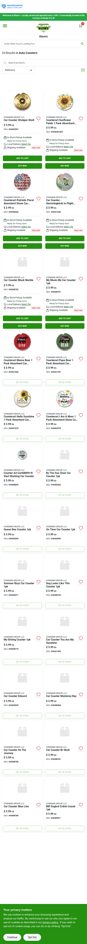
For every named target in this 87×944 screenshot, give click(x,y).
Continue (12, 937)
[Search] (82, 43)
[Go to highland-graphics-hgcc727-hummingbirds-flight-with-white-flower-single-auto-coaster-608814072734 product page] (64, 210)
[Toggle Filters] (83, 70)
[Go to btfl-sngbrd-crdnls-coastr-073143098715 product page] (64, 805)
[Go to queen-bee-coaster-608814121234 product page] (22, 526)
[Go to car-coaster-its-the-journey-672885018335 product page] (22, 748)
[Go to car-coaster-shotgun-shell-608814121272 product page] (22, 130)
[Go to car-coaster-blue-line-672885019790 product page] (22, 805)
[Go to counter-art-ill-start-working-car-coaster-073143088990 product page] (22, 471)
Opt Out (32, 937)
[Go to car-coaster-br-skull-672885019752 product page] (64, 748)
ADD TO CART (22, 158)
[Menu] (5, 26)
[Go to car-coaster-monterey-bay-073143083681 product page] (64, 693)
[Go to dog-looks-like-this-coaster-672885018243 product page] (64, 581)
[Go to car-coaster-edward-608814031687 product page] (22, 693)
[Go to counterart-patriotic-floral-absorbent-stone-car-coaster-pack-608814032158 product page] (22, 210)
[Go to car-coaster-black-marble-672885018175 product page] (22, 290)
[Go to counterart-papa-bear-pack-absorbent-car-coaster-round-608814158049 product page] (64, 358)
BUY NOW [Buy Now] (22, 166)
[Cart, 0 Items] (80, 26)
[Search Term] (43, 44)
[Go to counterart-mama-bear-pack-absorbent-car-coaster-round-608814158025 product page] (22, 358)
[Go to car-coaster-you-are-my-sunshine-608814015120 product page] (64, 638)
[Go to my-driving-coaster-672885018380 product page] (22, 638)
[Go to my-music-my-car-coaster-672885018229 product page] (64, 290)
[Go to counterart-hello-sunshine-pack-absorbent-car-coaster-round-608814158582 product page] (22, 415)
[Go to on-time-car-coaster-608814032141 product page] (64, 526)
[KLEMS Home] (43, 28)
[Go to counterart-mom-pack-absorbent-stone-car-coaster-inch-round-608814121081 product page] (64, 415)
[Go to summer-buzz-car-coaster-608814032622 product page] (22, 581)
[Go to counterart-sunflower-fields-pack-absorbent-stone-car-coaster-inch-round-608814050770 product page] (64, 130)
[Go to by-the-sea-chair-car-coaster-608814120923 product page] (64, 471)
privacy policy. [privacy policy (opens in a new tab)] (51, 922)
